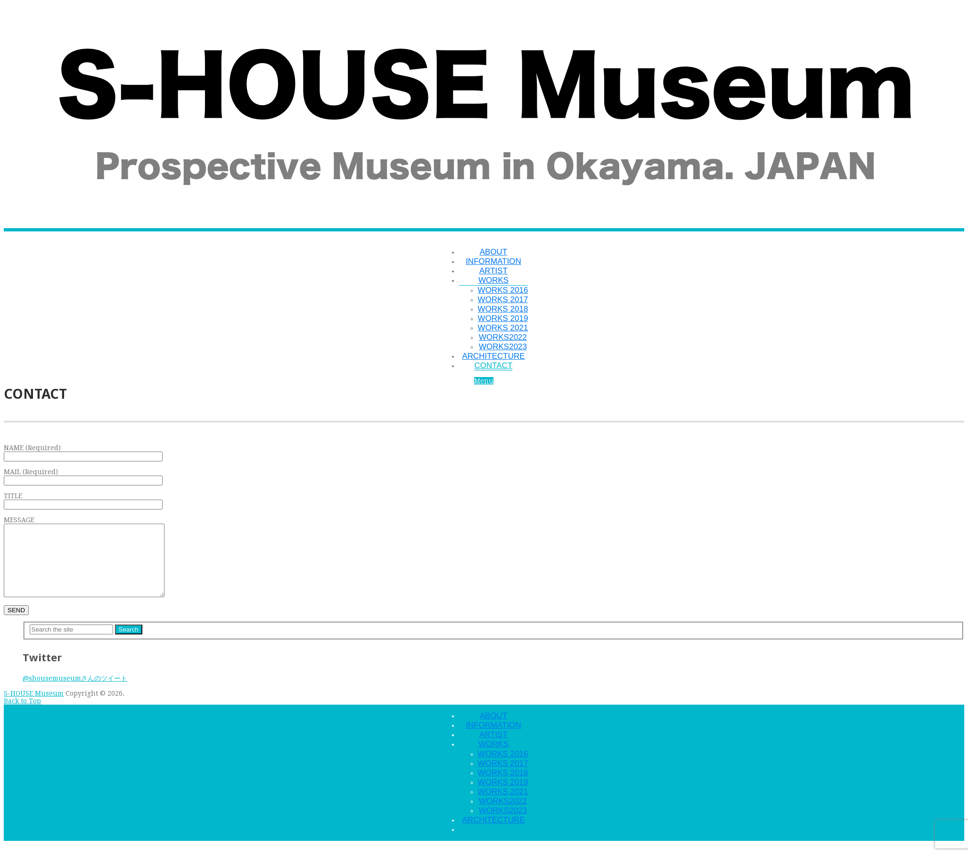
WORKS (493, 280)
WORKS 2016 (503, 290)
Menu (483, 381)
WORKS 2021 (503, 327)
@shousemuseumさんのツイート (75, 692)
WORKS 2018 (503, 308)
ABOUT (494, 251)
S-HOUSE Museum (34, 707)
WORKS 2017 (503, 299)
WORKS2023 (503, 346)
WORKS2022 (503, 337)
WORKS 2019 (503, 318)
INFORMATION (493, 261)
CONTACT (494, 365)
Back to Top (22, 715)
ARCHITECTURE (493, 356)
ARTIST (493, 270)
